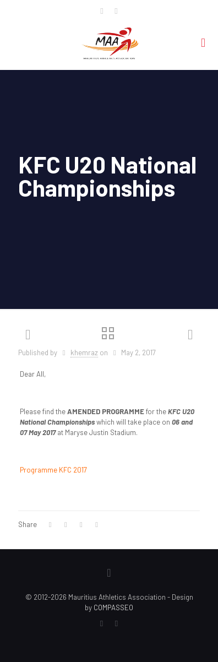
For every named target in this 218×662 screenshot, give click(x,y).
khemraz (84, 352)
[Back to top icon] (109, 572)
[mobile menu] (203, 41)
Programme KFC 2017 (53, 469)
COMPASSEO (113, 607)
